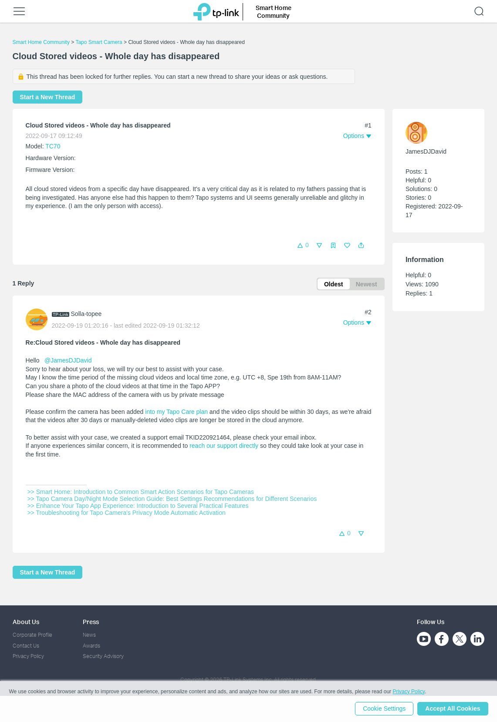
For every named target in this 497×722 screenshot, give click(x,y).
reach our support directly (223, 446)
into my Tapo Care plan (176, 412)
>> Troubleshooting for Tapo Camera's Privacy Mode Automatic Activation (126, 513)
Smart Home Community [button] (273, 11)
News (89, 635)
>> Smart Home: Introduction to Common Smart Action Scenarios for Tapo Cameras (141, 492)
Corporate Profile (32, 635)
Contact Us (26, 645)
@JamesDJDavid (67, 360)
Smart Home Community (41, 42)
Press (91, 621)
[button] (361, 245)
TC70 (52, 146)
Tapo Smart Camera (98, 42)
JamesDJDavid (426, 151)
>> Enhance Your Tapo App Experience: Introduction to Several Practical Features (138, 506)
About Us (26, 621)
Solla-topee (86, 314)
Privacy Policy (28, 656)
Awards (91, 645)
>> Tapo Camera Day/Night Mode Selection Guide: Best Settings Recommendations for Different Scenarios (172, 499)
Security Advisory (103, 656)
